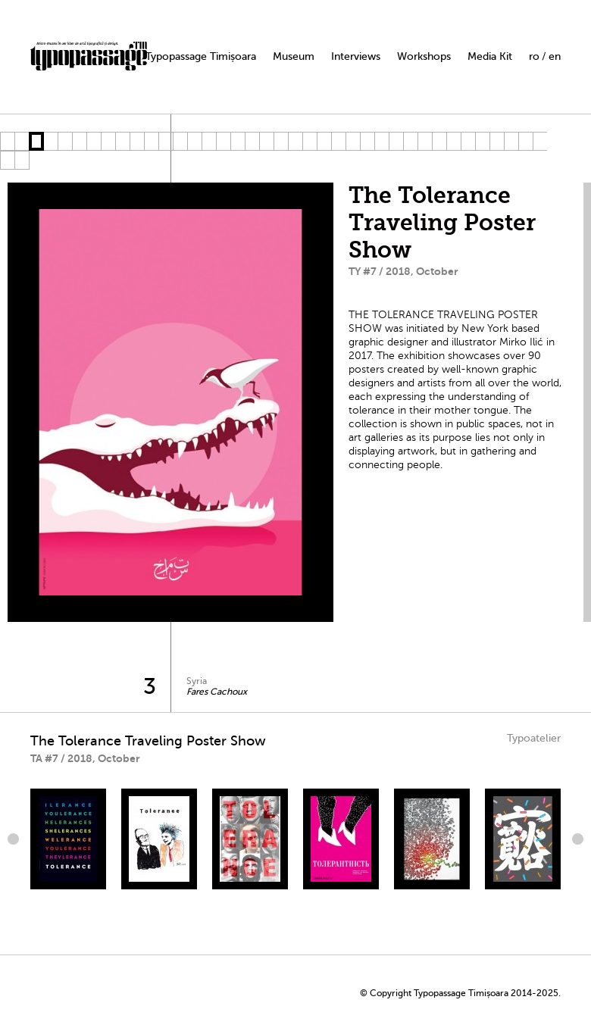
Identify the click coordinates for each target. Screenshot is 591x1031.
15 (209, 141)
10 (137, 141)
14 (194, 141)
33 (468, 141)
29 (410, 141)
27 (381, 141)
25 (353, 141)
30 (424, 141)
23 (324, 141)
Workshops (424, 56)
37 (525, 141)
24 (338, 141)
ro (534, 56)
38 (540, 141)
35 (496, 141)
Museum (293, 56)
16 (223, 141)
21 (295, 141)
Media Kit (489, 56)
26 (367, 141)
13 (180, 141)
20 (281, 141)
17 (237, 141)
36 (511, 141)
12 (165, 141)
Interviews (355, 56)
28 (396, 141)
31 (439, 141)
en (555, 56)
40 (21, 160)
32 (453, 141)
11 (151, 141)
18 (252, 141)
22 (309, 141)
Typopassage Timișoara (200, 56)
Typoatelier (534, 738)
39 (7, 160)
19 (266, 141)
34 (482, 141)
